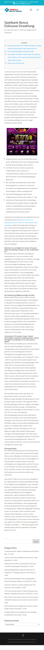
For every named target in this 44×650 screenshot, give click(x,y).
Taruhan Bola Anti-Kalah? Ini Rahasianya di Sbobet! (21, 551)
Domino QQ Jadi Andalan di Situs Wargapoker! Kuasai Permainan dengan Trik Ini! (19, 580)
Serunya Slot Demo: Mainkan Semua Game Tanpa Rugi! (21, 559)
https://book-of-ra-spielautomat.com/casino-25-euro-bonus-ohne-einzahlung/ (21, 222)
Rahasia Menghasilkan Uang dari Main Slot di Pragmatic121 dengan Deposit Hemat (19, 571)
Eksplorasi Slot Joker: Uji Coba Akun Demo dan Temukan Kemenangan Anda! (20, 565)
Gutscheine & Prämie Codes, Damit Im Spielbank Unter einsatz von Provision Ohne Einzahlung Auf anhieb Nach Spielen (24, 57)
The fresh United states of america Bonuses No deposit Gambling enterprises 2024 (20, 592)
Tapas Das (10, 29)
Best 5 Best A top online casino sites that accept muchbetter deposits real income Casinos (21, 598)
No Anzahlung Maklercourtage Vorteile (21, 51)
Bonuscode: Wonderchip (16, 63)
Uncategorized (29, 29)
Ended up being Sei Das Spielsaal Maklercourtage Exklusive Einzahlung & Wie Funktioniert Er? (24, 47)
